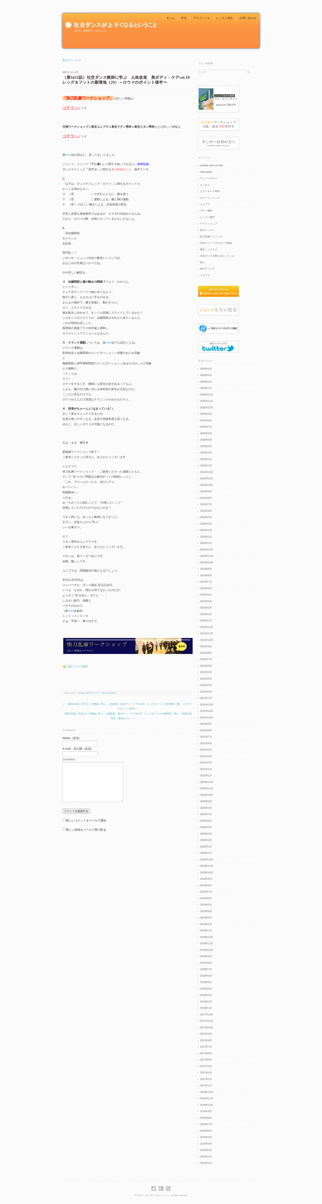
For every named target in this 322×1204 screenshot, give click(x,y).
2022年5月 (206, 672)
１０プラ (205, 275)
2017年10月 (206, 1027)
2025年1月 (206, 465)
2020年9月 (206, 801)
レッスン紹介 (224, 17)
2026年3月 (206, 375)
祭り (202, 262)
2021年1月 (206, 775)
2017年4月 (206, 1066)
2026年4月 (206, 368)
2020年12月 (206, 782)
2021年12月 (206, 704)
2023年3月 (206, 607)
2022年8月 (206, 653)
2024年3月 (206, 530)
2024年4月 (206, 523)
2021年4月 (206, 756)
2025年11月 (206, 401)
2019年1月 (206, 930)
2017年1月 (206, 1085)
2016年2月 (206, 1156)
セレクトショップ (210, 197)
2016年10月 (206, 1105)
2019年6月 (206, 898)
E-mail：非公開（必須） (78, 748)
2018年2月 (206, 1001)
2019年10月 (206, 872)
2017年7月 (206, 1046)
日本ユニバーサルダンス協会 (216, 242)
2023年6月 (206, 588)
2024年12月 (206, 472)
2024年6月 (206, 510)
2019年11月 (206, 866)
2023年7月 (206, 581)
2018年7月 (206, 969)
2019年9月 (206, 878)
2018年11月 (206, 943)
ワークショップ (208, 223)
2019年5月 (206, 904)
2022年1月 (206, 698)
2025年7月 (206, 426)
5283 (71, 610)
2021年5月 (206, 749)
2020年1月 (206, 853)
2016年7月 (206, 1124)
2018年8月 (206, 962)
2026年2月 (206, 381)
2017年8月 (206, 1040)
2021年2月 (206, 769)
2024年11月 (206, 478)
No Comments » (109, 693)
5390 (109, 342)
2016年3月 (206, 1150)
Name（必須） (72, 738)
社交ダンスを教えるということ (217, 255)
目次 (184, 17)
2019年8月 (206, 885)
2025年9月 (206, 413)
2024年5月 (206, 517)
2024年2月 (206, 536)
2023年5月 (206, 594)
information (206, 172)
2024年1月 (206, 543)
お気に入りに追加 (76, 666)
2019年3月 (206, 917)
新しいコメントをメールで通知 (86, 820)
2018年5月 (206, 982)
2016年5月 (206, 1137)
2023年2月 (206, 614)
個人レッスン (207, 230)
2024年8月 (206, 498)
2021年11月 (206, 711)
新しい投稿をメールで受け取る (86, 829)
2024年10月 (206, 485)
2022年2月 (206, 691)
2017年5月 (206, 1059)
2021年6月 (206, 743)
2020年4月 (206, 833)
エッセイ (205, 184)
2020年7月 (206, 814)
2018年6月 (206, 975)
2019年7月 (206, 891)
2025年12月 (206, 394)
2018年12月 (206, 937)
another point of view (211, 165)
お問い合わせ (247, 17)
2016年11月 (206, 1098)
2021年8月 (206, 730)
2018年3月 (206, 995)
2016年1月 (206, 1163)
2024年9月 (206, 491)
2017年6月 (206, 1053)
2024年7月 (206, 504)
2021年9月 (206, 723)
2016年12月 (206, 1092)
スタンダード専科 (210, 191)
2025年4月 (206, 446)
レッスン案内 (207, 217)
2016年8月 (206, 1117)
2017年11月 (206, 1020)
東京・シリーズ (208, 249)
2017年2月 (206, 1079)
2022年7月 (206, 659)
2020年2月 (206, 846)
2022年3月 (206, 685)
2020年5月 (206, 827)
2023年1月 (206, 620)
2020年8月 (206, 807)
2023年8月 (206, 575)
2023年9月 (206, 568)
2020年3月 (206, 840)
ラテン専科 (206, 210)
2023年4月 (206, 601)
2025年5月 (206, 439)
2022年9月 (206, 646)
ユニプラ (205, 204)
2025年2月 (206, 459)
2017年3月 (206, 1072)
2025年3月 (206, 452)
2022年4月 (206, 678)
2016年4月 (206, 1143)
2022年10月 (206, 640)
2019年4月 (206, 911)
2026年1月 (206, 388)
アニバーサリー (208, 178)
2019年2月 (206, 924)
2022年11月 (206, 633)
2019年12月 (206, 859)
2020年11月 (206, 788)
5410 (68, 154)
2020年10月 (206, 795)
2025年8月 (206, 420)
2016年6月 (206, 1130)
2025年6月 (206, 433)
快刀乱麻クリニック (211, 236)
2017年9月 (206, 1033)
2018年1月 (206, 1008)
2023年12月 (206, 549)
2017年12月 (206, 1014)
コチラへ (70, 108)
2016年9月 (206, 1111)
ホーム (170, 17)
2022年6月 (206, 665)
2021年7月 (206, 736)
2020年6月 (206, 820)
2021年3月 (206, 762)
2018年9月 (206, 956)
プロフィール (201, 17)
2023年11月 (206, 556)
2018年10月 (206, 950)
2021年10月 (206, 717)
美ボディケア (71, 60)
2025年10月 (206, 407)
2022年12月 (206, 627)
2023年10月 (206, 562)
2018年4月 (206, 988)
